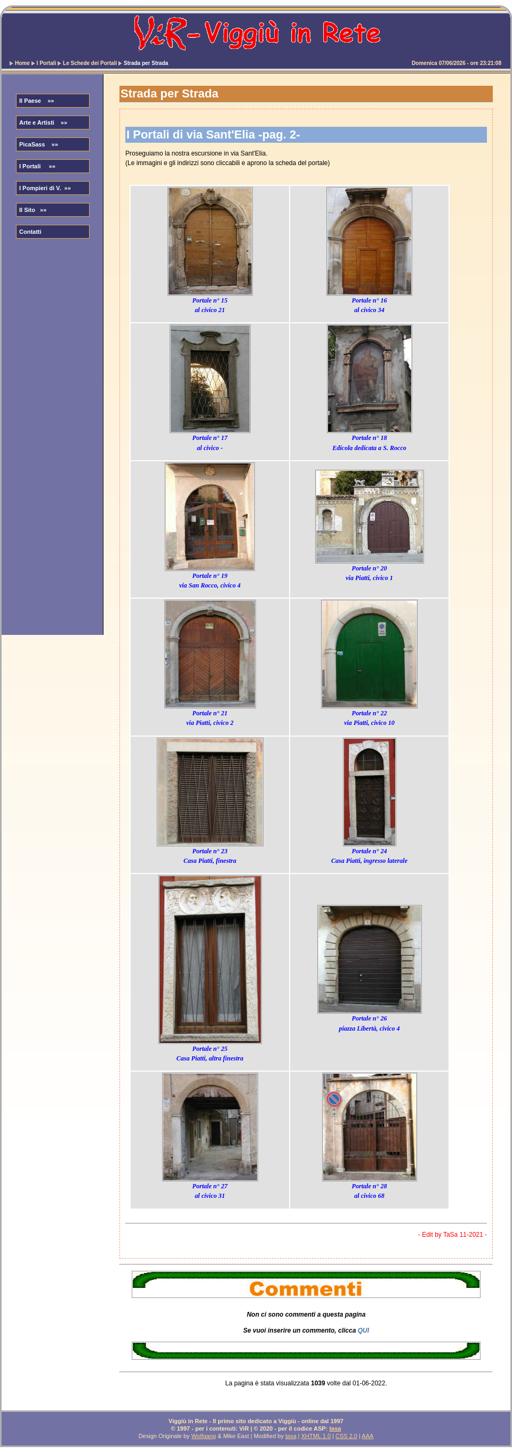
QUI (363, 1330)
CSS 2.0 (346, 1436)
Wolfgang (203, 1436)
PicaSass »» (38, 144)
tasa (335, 1428)
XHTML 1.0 (316, 1436)
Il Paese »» (36, 100)
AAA (367, 1436)
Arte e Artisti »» (43, 122)
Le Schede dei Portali (90, 63)
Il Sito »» (32, 210)
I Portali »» (37, 166)
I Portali (47, 63)
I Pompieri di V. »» (45, 188)
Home (22, 63)
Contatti (30, 231)
